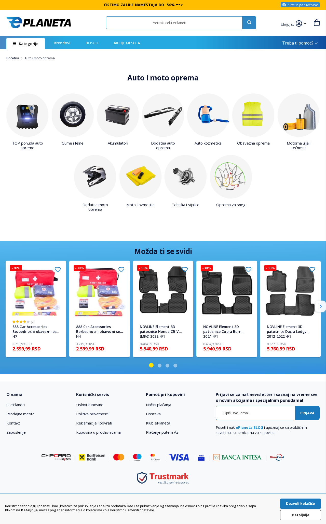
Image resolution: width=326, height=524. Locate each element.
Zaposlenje (16, 432)
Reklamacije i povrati (94, 423)
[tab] (38, 395)
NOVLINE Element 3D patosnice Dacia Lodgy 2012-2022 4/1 (286, 331)
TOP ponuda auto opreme (27, 145)
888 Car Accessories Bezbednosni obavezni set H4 (99, 331)
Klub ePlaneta (158, 423)
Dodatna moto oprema (95, 207)
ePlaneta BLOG (249, 427)
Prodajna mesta (20, 413)
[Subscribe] (307, 413)
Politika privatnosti (92, 413)
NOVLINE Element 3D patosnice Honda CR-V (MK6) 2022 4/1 (159, 331)
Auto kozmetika (208, 143)
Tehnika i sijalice (185, 204)
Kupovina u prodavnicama (98, 432)
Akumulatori (118, 143)
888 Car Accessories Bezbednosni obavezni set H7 (35, 331)
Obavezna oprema (253, 143)
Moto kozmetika (140, 204)
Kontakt (13, 423)
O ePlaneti (15, 404)
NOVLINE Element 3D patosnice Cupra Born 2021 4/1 (222, 331)
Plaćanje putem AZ (162, 432)
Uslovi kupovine (89, 404)
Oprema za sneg (231, 204)
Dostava (153, 413)
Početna (13, 58)
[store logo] (38, 22)
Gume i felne (73, 143)
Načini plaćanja (158, 404)
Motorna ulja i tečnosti (298, 145)
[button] (288, 24)
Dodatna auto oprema (163, 145)
